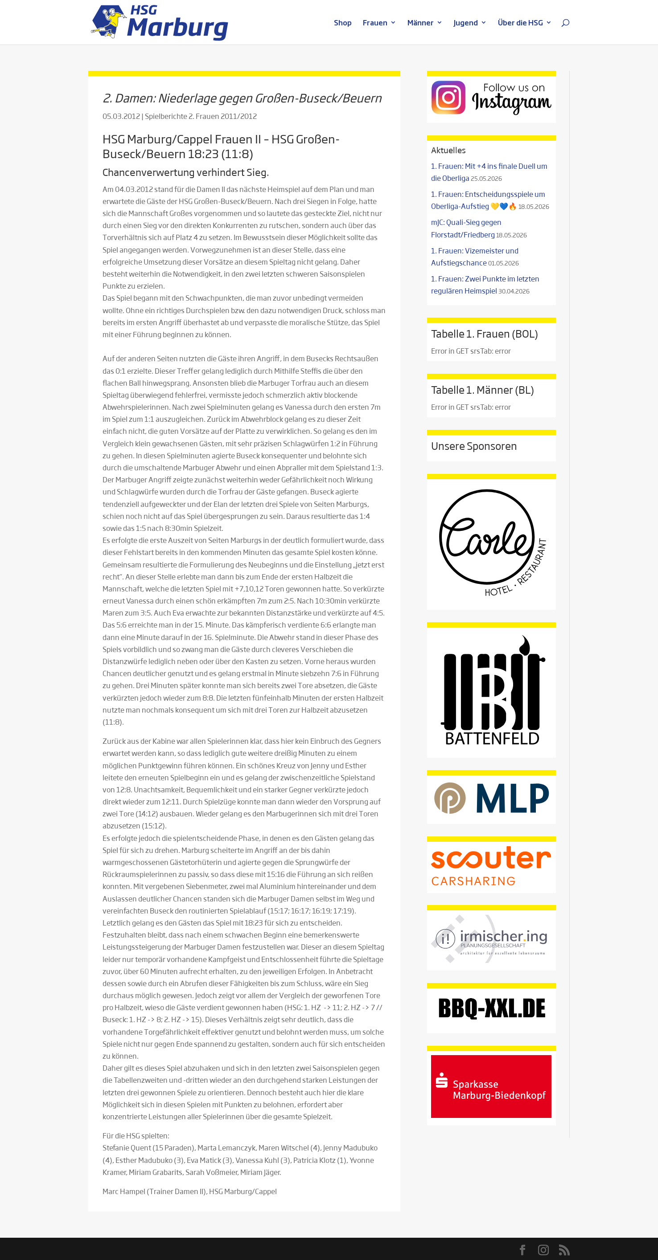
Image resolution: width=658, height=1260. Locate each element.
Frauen (375, 23)
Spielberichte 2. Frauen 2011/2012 (201, 116)
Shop (343, 23)
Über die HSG (520, 23)
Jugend (466, 23)
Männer (420, 23)
